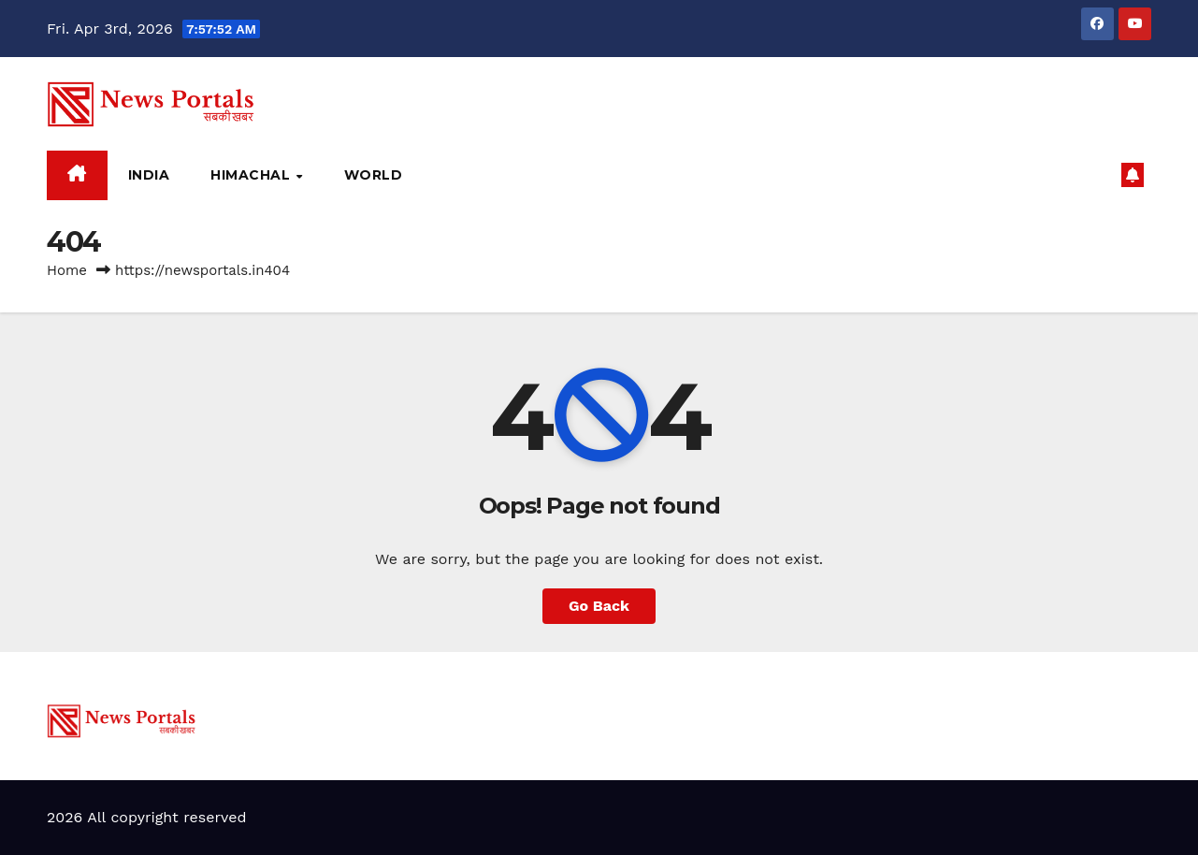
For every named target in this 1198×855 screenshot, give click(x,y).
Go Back (599, 606)
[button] (1098, 174)
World (373, 175)
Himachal (252, 175)
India (149, 175)
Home (67, 270)
